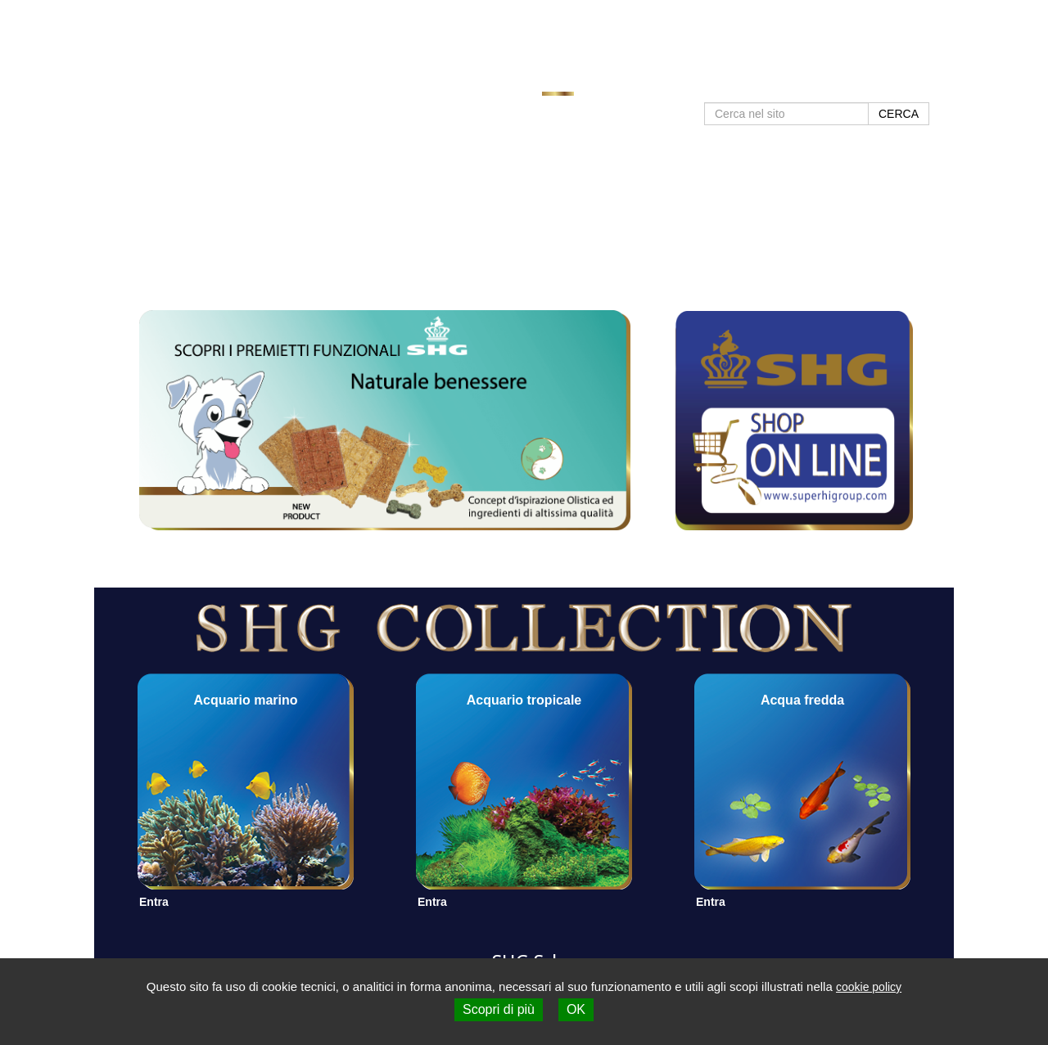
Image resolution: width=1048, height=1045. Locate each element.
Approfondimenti (696, 83)
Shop (915, 83)
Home (558, 83)
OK (576, 1009)
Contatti (862, 83)
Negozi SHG (791, 83)
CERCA (899, 113)
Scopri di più (499, 1009)
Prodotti (612, 83)
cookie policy (868, 986)
